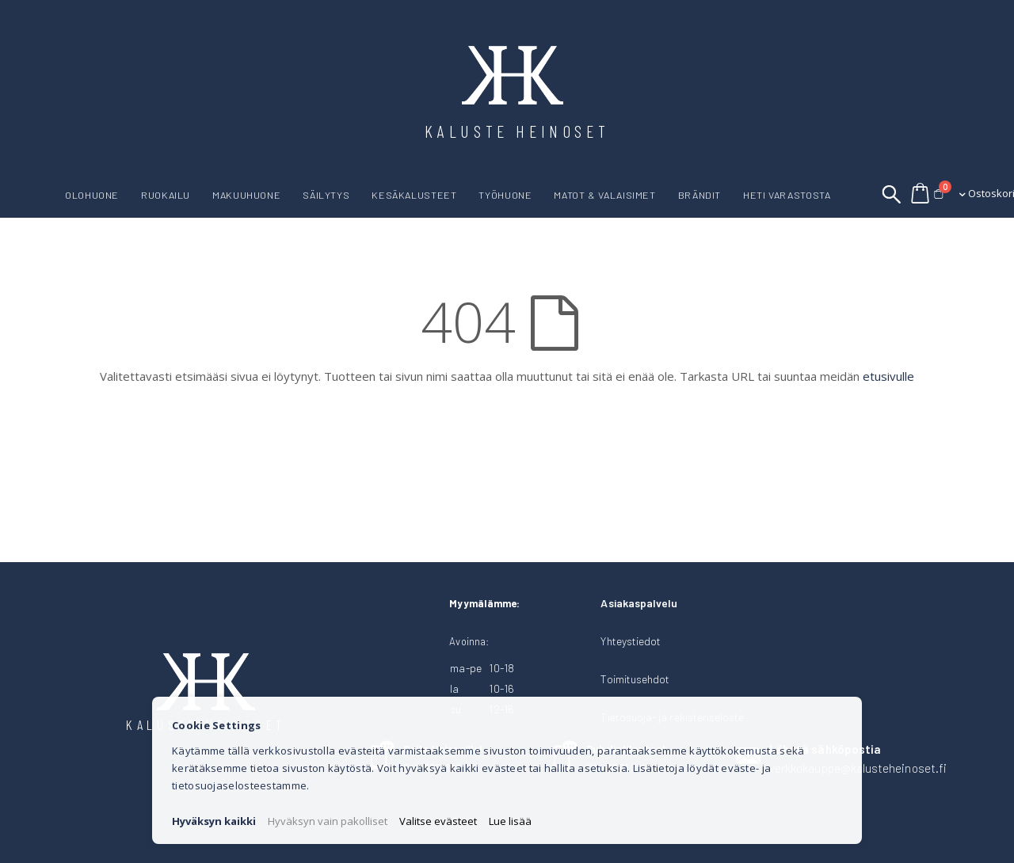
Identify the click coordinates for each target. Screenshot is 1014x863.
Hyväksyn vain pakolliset (327, 821)
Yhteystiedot (630, 641)
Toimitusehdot (634, 679)
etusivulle (888, 376)
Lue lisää (510, 821)
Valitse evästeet (438, 821)
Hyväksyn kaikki (214, 821)
